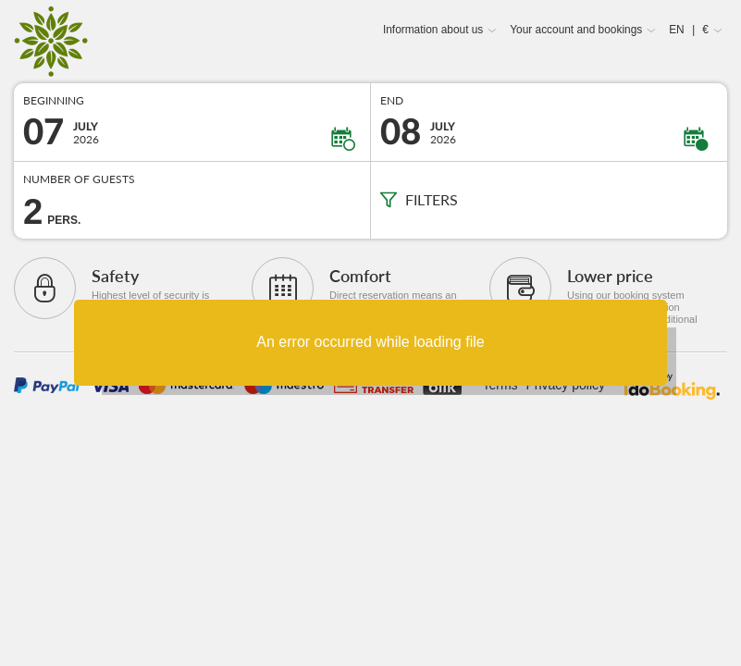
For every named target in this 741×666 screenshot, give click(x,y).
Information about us (433, 29)
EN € (689, 29)
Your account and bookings (576, 29)
